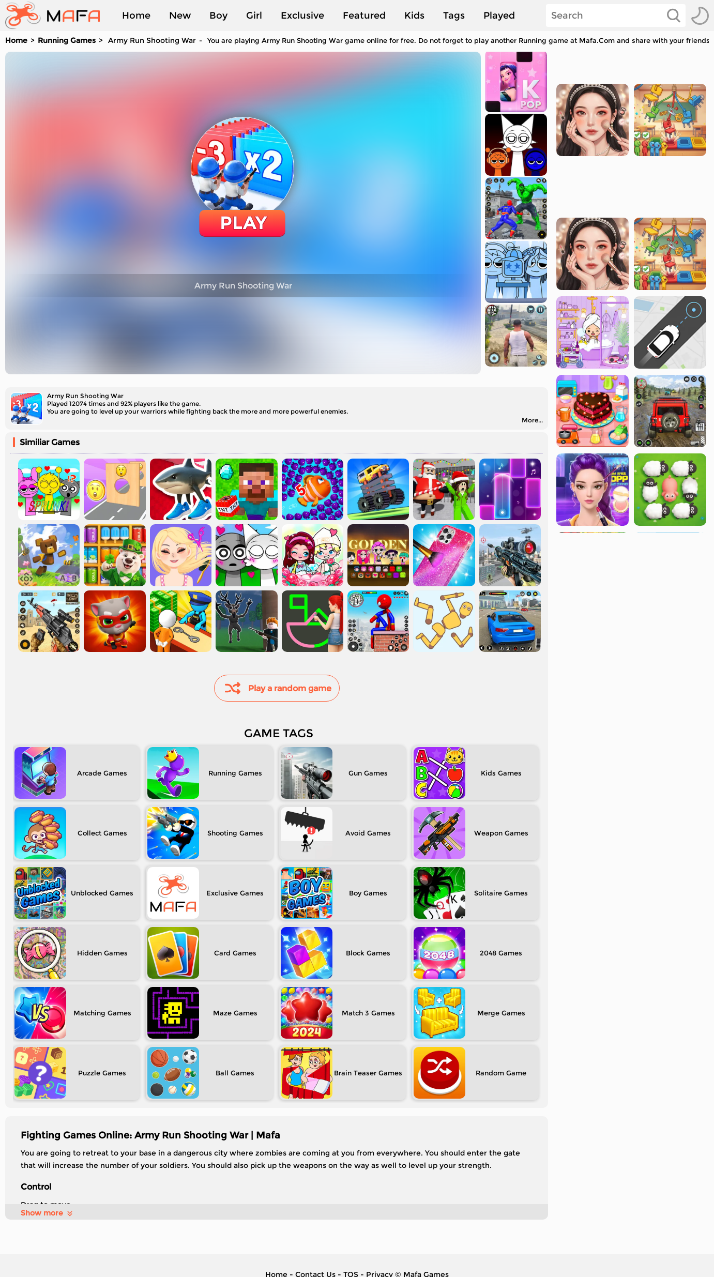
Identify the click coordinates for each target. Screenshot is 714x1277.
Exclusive (302, 15)
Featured (364, 15)
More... (532, 420)
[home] (57, 15)
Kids (414, 15)
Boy (218, 15)
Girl (254, 15)
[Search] (616, 15)
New (180, 15)
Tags (454, 15)
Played (499, 15)
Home (136, 15)
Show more (47, 1213)
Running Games (67, 40)
